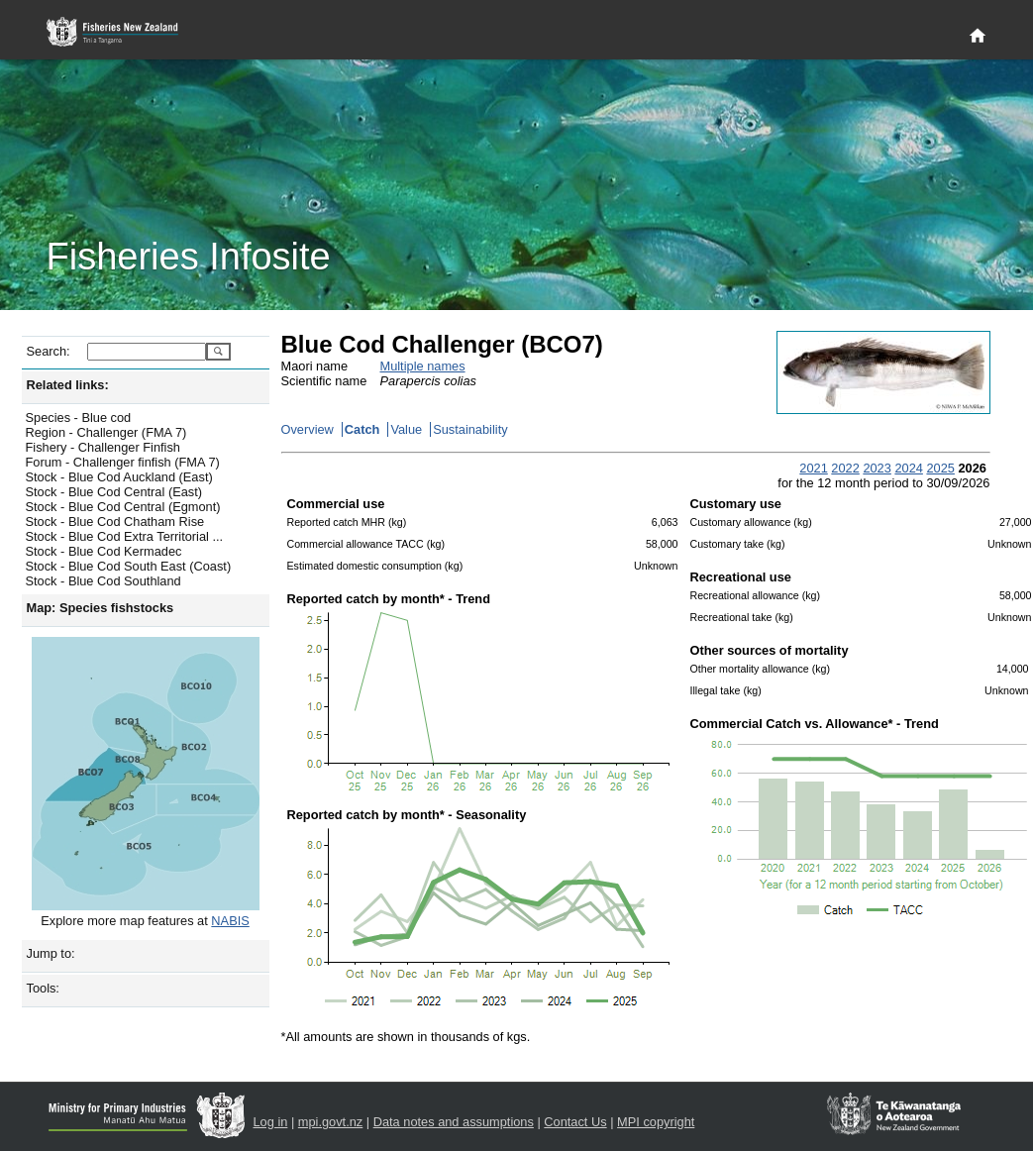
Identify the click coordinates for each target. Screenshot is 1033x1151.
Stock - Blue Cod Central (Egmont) (123, 506)
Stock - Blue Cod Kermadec (104, 551)
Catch (362, 429)
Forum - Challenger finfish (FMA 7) (123, 462)
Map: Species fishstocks (100, 607)
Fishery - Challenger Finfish (103, 447)
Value (406, 429)
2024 (908, 468)
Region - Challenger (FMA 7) (106, 432)
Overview (307, 429)
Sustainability (470, 429)
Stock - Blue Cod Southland (103, 581)
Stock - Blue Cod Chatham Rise (115, 521)
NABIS (230, 920)
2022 (845, 468)
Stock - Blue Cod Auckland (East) (119, 477)
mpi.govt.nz (330, 1121)
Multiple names (422, 366)
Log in (271, 1121)
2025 (940, 468)
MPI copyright (655, 1121)
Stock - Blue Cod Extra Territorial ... (125, 536)
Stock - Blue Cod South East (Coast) (129, 566)
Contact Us (575, 1121)
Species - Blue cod (79, 417)
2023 (876, 468)
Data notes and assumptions (453, 1121)
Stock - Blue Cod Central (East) (114, 491)
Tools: (43, 988)
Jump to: (51, 953)
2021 (813, 468)
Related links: (68, 384)
